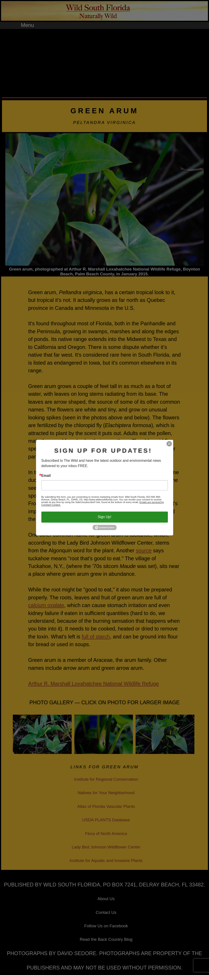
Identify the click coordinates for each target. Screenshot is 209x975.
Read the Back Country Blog (106, 939)
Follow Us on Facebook (106, 926)
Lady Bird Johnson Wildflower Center (106, 847)
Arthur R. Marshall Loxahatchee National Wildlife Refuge (93, 684)
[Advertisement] (104, 62)
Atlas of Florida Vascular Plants (106, 806)
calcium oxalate (46, 605)
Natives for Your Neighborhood (106, 792)
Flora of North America (106, 833)
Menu (27, 25)
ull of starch (96, 637)
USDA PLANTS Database (106, 820)
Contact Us (106, 912)
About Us (106, 898)
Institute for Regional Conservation (106, 779)
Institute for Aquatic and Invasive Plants (106, 860)
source (143, 550)
